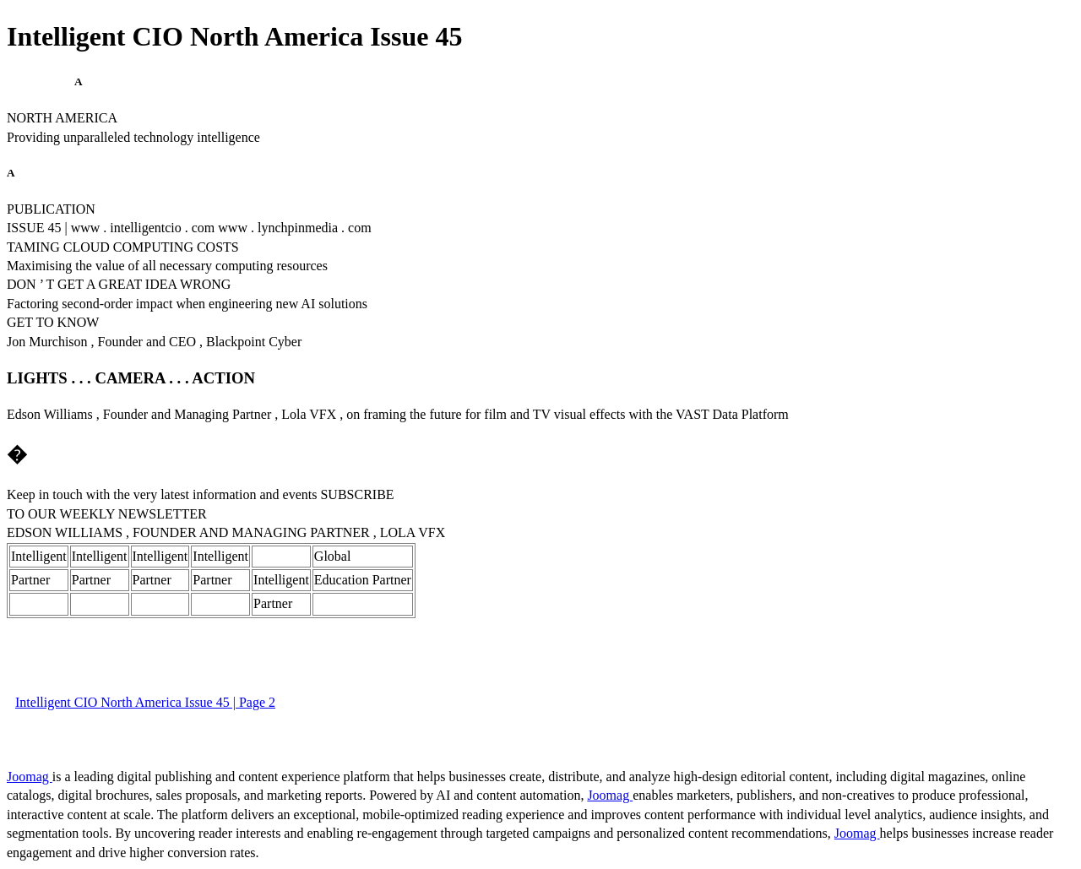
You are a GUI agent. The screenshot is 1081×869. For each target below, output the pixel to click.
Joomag (29, 776)
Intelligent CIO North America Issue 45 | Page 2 (145, 702)
